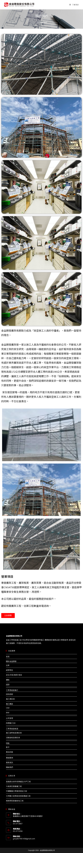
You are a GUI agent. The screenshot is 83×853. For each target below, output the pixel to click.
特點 (8, 743)
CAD (8, 708)
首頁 (8, 656)
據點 (8, 680)
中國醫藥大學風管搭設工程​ (16, 791)
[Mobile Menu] (74, 4)
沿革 (8, 665)
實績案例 (9, 757)
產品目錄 (9, 752)
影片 (8, 747)
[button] (8, 615)
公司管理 (9, 718)
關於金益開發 (11, 661)
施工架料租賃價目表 (14, 733)
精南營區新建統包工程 (15, 800)
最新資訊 (9, 762)
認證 (8, 684)
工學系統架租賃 (12, 728)
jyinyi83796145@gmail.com (24, 838)
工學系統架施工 (12, 690)
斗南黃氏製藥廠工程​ (14, 786)
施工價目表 (10, 699)
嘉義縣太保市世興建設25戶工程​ (18, 781)
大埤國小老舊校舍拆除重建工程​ (18, 796)
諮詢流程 (9, 694)
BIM (7, 712)
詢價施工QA (11, 723)
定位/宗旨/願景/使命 (14, 675)
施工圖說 (9, 704)
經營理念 (9, 670)
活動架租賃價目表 (13, 737)
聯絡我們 (9, 767)
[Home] (37, 22)
